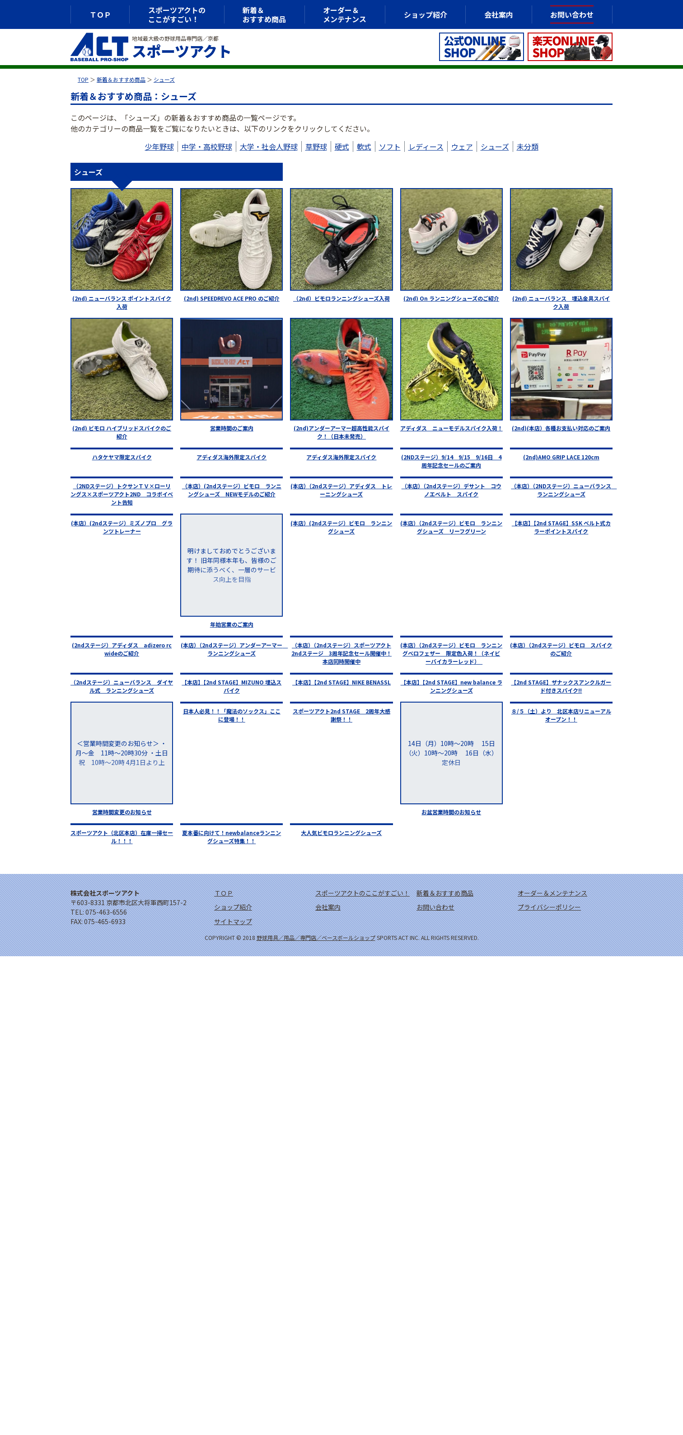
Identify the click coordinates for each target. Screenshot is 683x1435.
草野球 (316, 146)
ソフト (390, 146)
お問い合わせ (572, 14)
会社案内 (498, 14)
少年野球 (159, 146)
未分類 (527, 146)
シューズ (164, 79)
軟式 (364, 146)
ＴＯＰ (100, 14)
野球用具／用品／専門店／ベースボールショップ (316, 937)
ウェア (462, 146)
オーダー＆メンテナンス (344, 14)
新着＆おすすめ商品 (121, 79)
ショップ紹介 (425, 14)
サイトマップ (233, 921)
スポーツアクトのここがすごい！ (177, 14)
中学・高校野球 (207, 146)
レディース (426, 146)
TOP (83, 79)
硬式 (342, 146)
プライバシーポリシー (549, 906)
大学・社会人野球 (269, 146)
